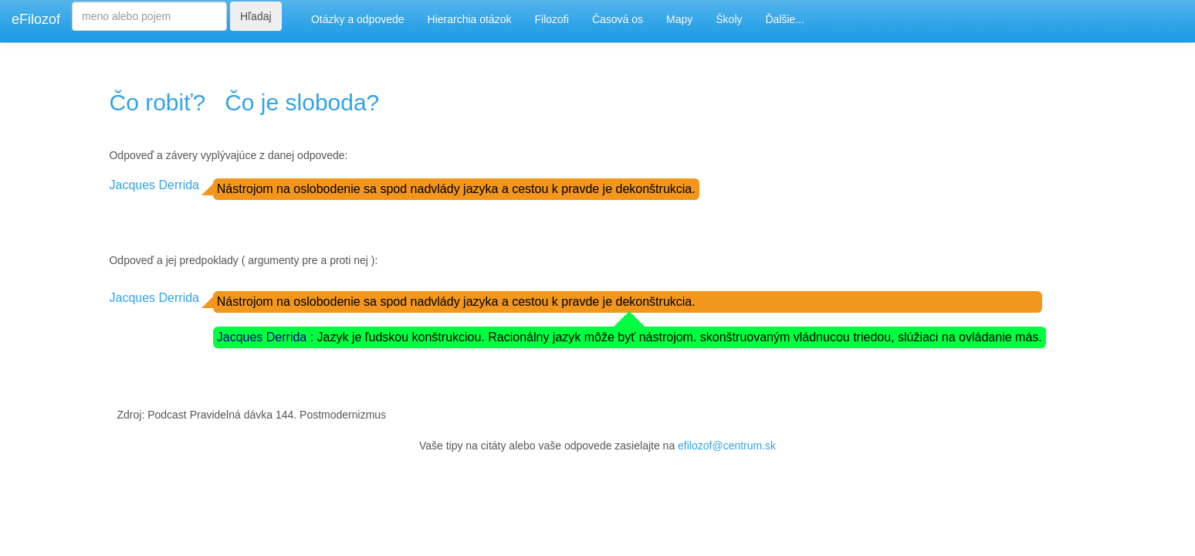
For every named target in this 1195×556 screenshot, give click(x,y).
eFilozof (36, 19)
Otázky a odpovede (358, 19)
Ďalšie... (785, 19)
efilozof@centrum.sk (727, 445)
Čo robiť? (157, 102)
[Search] (149, 16)
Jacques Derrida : (267, 337)
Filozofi (552, 19)
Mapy (679, 19)
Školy (729, 19)
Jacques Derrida (154, 185)
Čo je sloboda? (302, 102)
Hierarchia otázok (470, 19)
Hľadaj (256, 16)
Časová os (617, 19)
